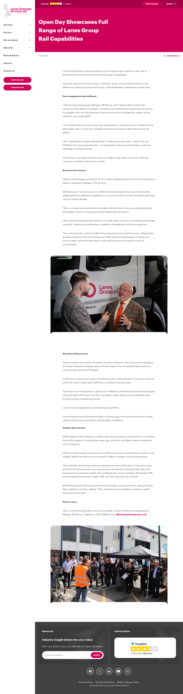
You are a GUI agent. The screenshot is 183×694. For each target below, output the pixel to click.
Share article (172, 56)
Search (169, 4)
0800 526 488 (152, 4)
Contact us (9, 70)
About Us (8, 47)
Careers (8, 63)
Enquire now (17, 87)
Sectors (8, 32)
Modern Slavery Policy (128, 682)
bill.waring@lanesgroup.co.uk (131, 514)
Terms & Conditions (105, 682)
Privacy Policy (86, 682)
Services (8, 24)
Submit (96, 655)
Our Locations (11, 40)
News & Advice (11, 55)
